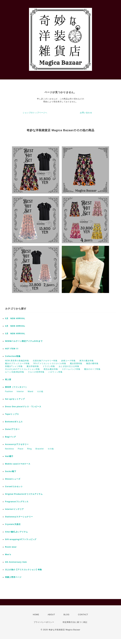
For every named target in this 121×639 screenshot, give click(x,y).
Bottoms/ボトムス (14, 422)
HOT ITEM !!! (11, 349)
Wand (30, 391)
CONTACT (83, 615)
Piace (20, 449)
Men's (8, 554)
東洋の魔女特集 (86, 361)
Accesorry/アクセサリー (17, 444)
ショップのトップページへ (35, 113)
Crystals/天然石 (13, 524)
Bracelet (39, 449)
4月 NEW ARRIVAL (15, 326)
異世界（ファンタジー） (16, 387)
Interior (20, 391)
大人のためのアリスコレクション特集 (22, 369)
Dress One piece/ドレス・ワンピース (23, 406)
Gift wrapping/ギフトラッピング (20, 539)
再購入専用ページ (13, 577)
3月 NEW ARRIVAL (15, 333)
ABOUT (51, 615)
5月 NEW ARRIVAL (15, 318)
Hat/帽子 (9, 456)
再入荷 (8, 379)
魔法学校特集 (33, 366)
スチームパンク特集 (71, 369)
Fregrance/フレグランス (17, 502)
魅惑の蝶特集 (92, 363)
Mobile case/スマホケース (17, 464)
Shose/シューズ (12, 479)
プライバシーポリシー (44, 622)
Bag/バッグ (10, 437)
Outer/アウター (12, 429)
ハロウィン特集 (55, 372)
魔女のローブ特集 (92, 369)
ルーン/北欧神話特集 (14, 372)
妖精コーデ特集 (68, 361)
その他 (40, 391)
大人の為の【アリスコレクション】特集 (23, 570)
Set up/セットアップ (15, 399)
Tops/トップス (12, 414)
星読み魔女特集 (51, 369)
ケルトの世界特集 (36, 372)
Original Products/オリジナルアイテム (24, 494)
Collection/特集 (12, 356)
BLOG (66, 615)
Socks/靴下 (10, 471)
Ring (29, 449)
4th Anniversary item (16, 562)
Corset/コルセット (14, 486)
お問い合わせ (86, 113)
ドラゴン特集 (49, 366)
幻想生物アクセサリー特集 (45, 361)
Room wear (11, 547)
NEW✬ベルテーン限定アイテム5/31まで (24, 341)
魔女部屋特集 (76, 363)
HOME (36, 615)
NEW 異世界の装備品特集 (17, 361)
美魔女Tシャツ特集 (14, 366)
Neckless (9, 449)
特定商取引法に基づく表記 (75, 622)
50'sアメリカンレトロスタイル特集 (49, 363)
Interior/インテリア (14, 509)
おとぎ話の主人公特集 (69, 366)
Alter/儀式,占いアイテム (16, 532)
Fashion (9, 391)
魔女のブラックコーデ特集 (17, 363)
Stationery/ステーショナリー (19, 517)
